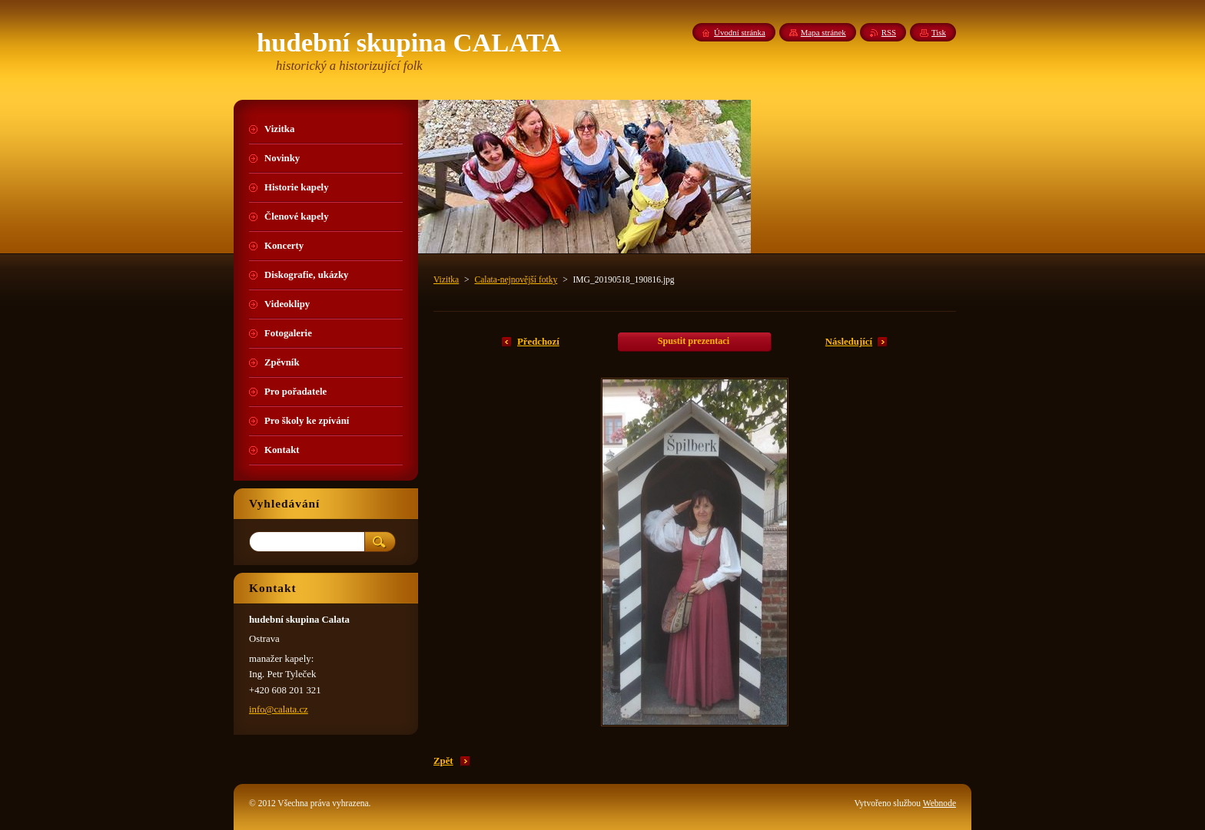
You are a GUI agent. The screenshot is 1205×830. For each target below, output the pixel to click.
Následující (848, 341)
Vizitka (446, 279)
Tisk (938, 32)
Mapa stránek (823, 32)
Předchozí (538, 341)
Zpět (443, 761)
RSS (888, 32)
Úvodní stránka (739, 32)
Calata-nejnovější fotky (515, 279)
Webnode (939, 803)
